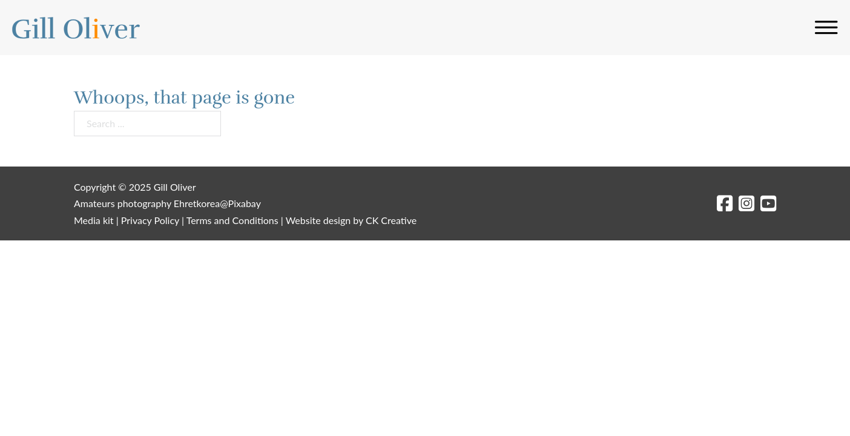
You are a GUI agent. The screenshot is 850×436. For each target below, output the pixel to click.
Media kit (94, 220)
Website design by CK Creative (351, 220)
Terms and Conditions (232, 220)
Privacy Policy (150, 220)
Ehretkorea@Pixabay (217, 203)
